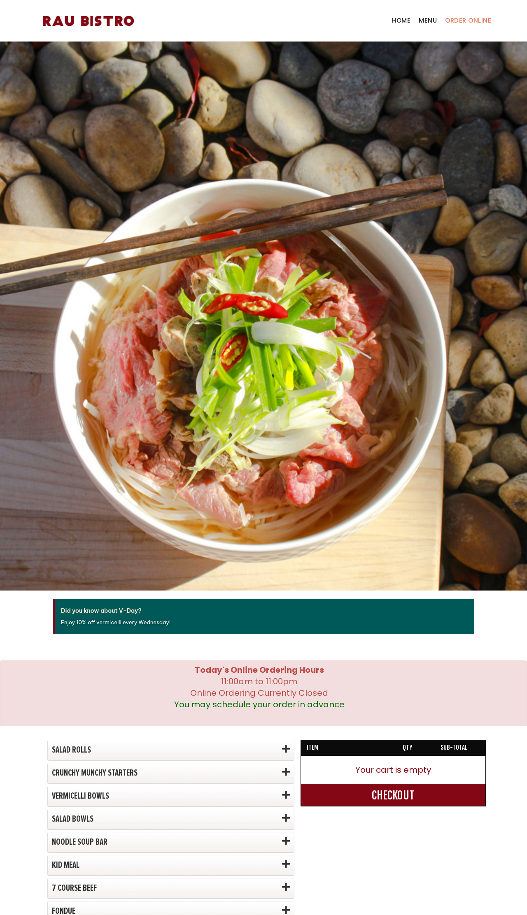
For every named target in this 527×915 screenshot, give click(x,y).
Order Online (468, 20)
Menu (428, 20)
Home (401, 20)
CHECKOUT (393, 795)
